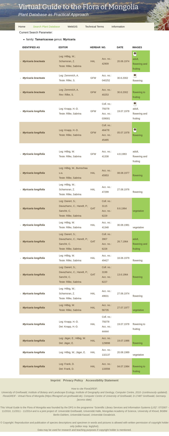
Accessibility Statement (102, 380)
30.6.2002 (122, 78)
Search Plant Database (46, 26)
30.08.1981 (123, 225)
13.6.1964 (122, 274)
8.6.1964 (122, 208)
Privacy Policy (73, 380)
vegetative (138, 210)
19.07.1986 (123, 340)
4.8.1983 (122, 154)
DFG (71, 407)
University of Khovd (148, 411)
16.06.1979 (123, 258)
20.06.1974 (123, 61)
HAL (93, 61)
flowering (138, 175)
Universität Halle (92, 411)
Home (21, 26)
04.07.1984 (123, 366)
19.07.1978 (123, 111)
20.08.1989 (123, 352)
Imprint (55, 380)
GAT (93, 208)
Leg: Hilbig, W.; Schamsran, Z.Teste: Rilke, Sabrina (70, 61)
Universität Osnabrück (103, 414)
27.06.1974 (123, 293)
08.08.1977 (123, 173)
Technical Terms (94, 26)
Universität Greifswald (70, 411)
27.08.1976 (123, 189)
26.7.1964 (122, 241)
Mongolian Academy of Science (119, 411)
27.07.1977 (123, 307)
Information (118, 26)
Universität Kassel (80, 414)
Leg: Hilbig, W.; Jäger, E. (72, 352)
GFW (93, 78)
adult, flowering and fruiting (140, 156)
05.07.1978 (123, 132)
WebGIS (72, 26)
